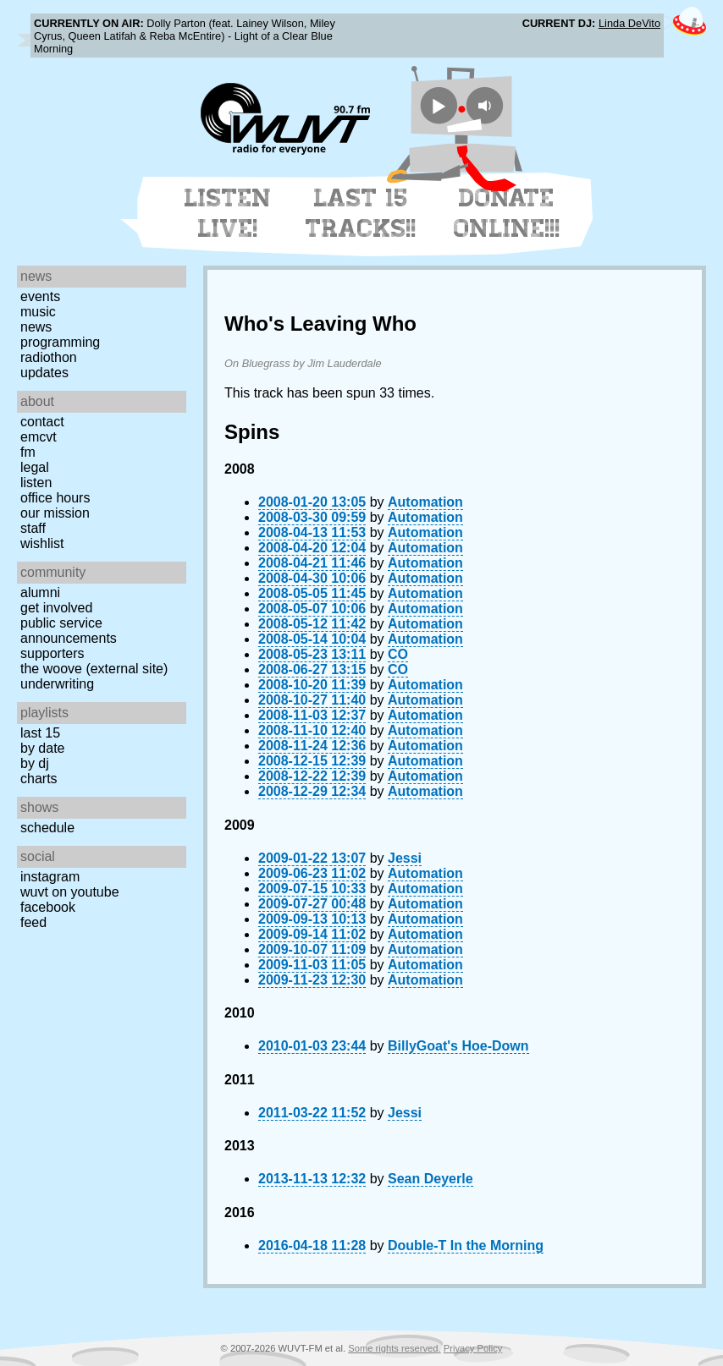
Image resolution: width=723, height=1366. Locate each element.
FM (28, 452)
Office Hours (55, 498)
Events (40, 296)
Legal (34, 467)
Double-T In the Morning (466, 1245)
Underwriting (57, 684)
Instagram (50, 877)
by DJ (34, 763)
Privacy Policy (473, 1348)
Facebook (47, 907)
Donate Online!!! (507, 213)
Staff (33, 528)
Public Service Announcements (68, 630)
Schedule (47, 827)
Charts (39, 778)
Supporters (52, 653)
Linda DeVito (629, 23)
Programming (60, 342)
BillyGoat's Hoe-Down (458, 1046)
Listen (36, 482)
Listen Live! (228, 213)
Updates (44, 372)
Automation (425, 502)
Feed (33, 922)
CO (398, 654)
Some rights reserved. (394, 1348)
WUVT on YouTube (69, 892)
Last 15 (40, 733)
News (36, 327)
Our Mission (55, 513)
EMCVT (38, 437)
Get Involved (56, 608)
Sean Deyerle (430, 1178)
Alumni (40, 592)
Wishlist (42, 543)
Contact (42, 421)
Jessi (405, 858)
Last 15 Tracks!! (361, 213)
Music (38, 311)
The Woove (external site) (94, 668)
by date (42, 748)
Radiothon (48, 357)
